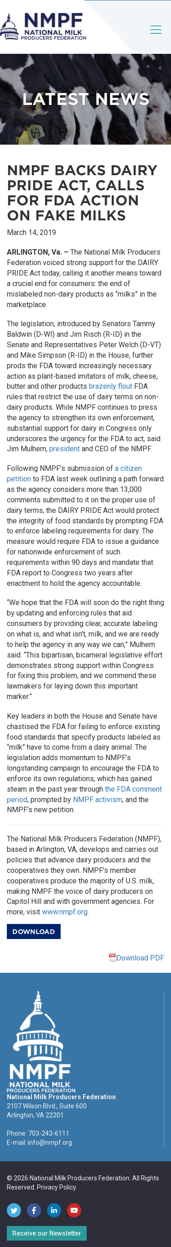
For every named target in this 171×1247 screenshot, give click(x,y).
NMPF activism (97, 799)
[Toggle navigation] (156, 37)
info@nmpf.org (50, 1142)
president (64, 448)
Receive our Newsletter (46, 1233)
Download (33, 931)
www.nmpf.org (65, 912)
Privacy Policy (56, 1187)
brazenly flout (110, 386)
